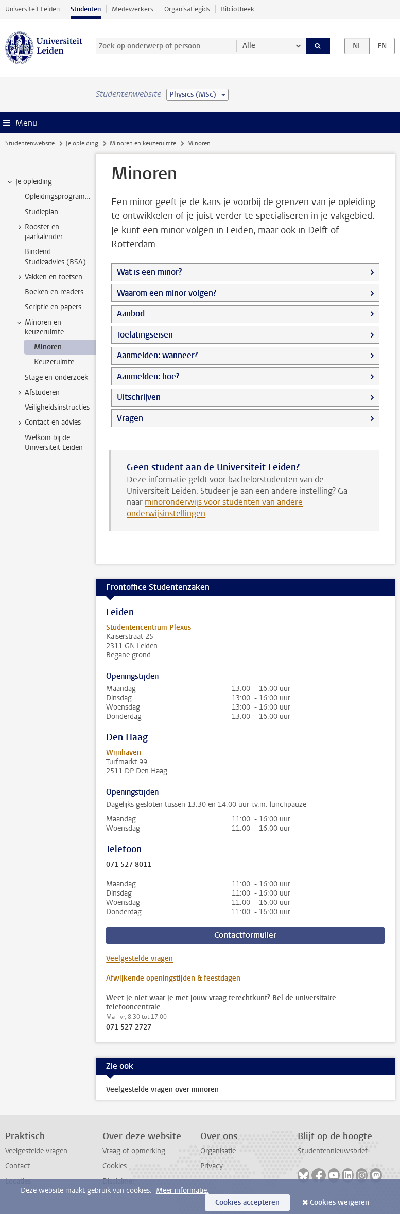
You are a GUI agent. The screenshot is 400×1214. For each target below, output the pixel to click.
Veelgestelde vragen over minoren (162, 1089)
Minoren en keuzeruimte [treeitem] (39, 327)
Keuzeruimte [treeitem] (54, 362)
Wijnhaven (123, 752)
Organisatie (218, 1151)
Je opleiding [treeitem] (29, 182)
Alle (248, 45)
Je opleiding (82, 143)
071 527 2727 (128, 1027)
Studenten (86, 9)
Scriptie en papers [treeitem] (53, 307)
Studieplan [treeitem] (41, 212)
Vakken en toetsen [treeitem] (48, 277)
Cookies (114, 1166)
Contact (17, 1166)
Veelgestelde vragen (139, 959)
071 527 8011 (128, 864)
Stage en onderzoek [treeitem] (56, 377)
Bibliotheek (237, 9)
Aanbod (131, 313)
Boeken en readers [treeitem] (54, 292)
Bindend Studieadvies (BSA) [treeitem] (55, 256)
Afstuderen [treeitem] (37, 392)
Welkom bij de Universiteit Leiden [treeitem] (54, 442)
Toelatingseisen (145, 334)
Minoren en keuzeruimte (143, 143)
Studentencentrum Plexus (148, 627)
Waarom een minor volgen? (166, 293)
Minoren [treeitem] (48, 347)
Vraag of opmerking (133, 1151)
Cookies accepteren (247, 1202)
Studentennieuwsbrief (333, 1151)
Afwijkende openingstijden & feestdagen (173, 978)
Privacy (211, 1166)
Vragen (130, 418)
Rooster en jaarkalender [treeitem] (39, 232)
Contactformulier (245, 935)
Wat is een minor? (149, 271)
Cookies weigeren (339, 1202)
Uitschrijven (139, 397)
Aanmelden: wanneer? (157, 355)
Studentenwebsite (30, 143)
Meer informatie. (182, 1190)
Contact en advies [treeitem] (48, 422)
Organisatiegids (187, 9)
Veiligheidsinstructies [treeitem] (57, 407)
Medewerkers (132, 9)
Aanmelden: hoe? (148, 376)
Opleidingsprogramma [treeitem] (60, 196)
